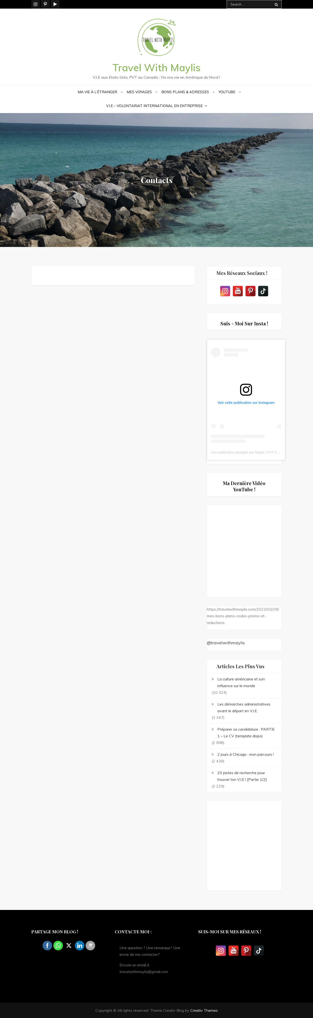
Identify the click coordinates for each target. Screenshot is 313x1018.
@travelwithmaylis (226, 643)
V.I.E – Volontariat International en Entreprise (154, 106)
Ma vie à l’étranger (97, 92)
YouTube (227, 92)
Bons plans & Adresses (185, 92)
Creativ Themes (204, 1010)
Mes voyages (139, 92)
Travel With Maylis (156, 67)
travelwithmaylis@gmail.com (144, 971)
